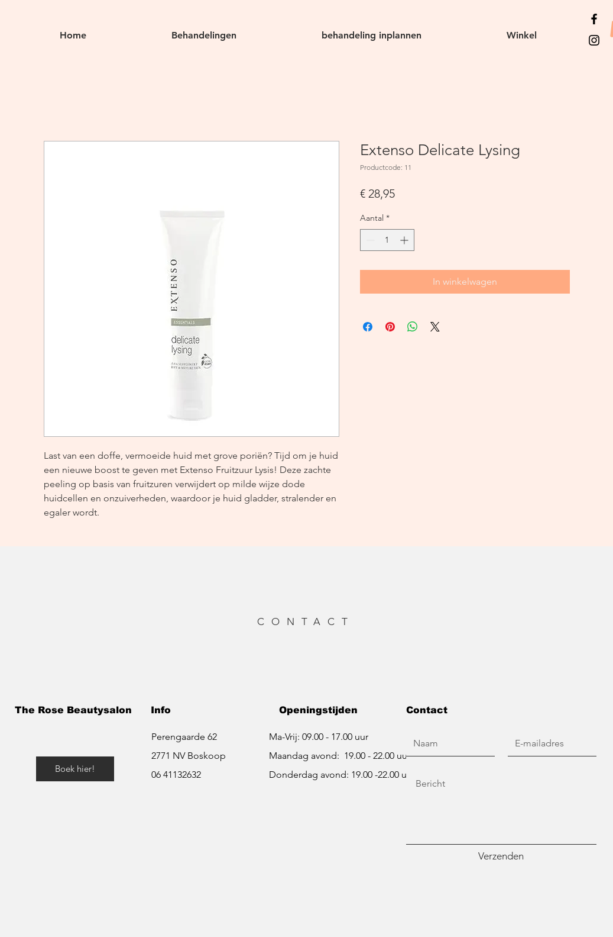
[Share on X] (435, 327)
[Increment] (405, 240)
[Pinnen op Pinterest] (390, 327)
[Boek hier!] (75, 768)
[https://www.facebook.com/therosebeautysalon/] (594, 19)
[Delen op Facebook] (368, 327)
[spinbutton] (387, 240)
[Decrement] (369, 240)
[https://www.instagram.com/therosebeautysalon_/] (594, 40)
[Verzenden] (501, 856)
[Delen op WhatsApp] (413, 327)
